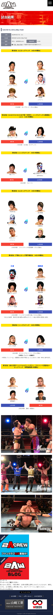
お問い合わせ (28, 596)
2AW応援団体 (38, 596)
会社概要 (13, 596)
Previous (1, 604)
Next (52, 604)
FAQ (20, 596)
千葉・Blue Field (17, 44)
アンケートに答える (6, 589)
